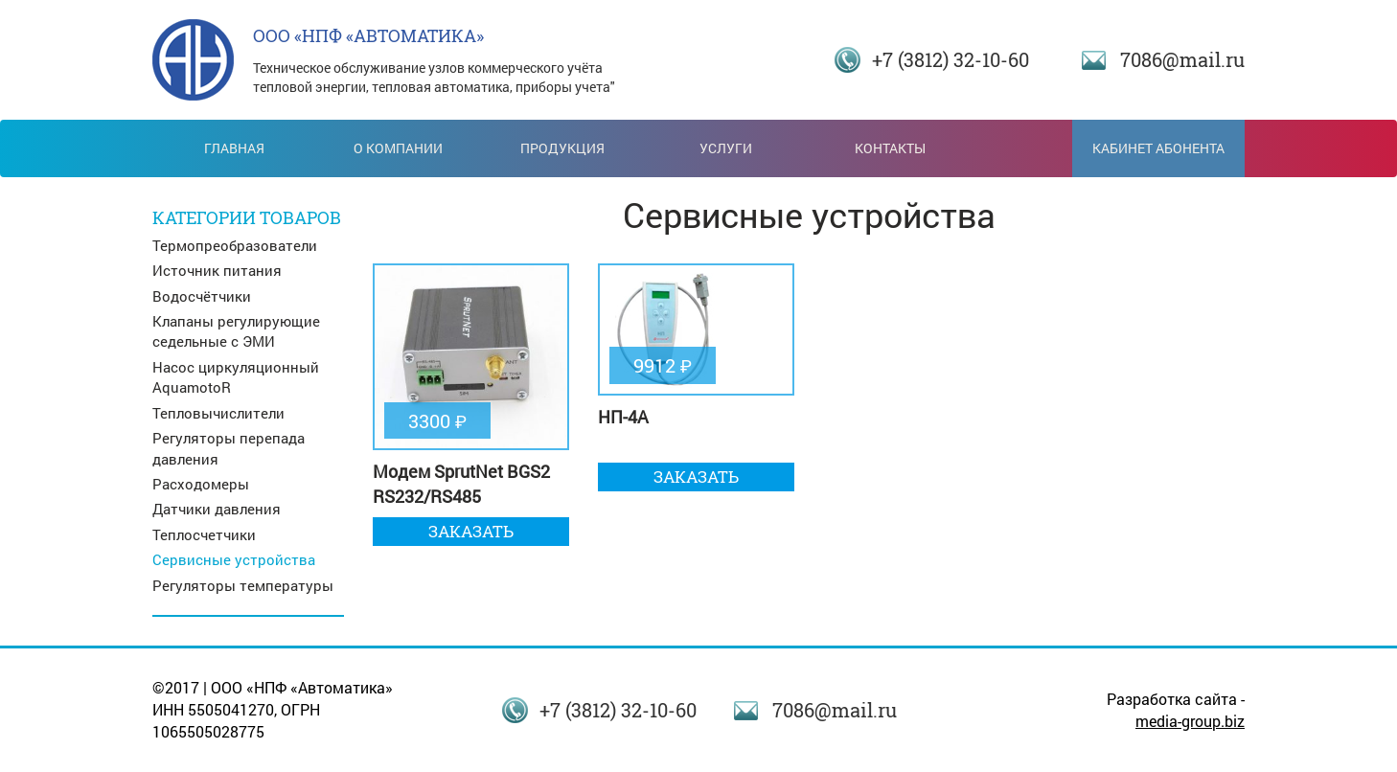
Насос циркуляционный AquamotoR (235, 377)
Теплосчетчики (204, 534)
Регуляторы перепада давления (228, 447)
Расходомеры (200, 483)
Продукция (562, 148)
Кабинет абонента (1158, 148)
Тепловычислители (218, 412)
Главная (234, 148)
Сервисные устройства (233, 559)
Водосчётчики (201, 296)
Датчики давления (216, 508)
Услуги (725, 148)
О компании (398, 148)
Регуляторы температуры (242, 585)
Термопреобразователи (234, 245)
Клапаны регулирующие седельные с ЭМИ (236, 331)
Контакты (890, 148)
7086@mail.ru (1182, 59)
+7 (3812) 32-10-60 (950, 59)
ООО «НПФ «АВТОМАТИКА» (368, 35)
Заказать (471, 531)
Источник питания (217, 270)
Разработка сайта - (1176, 710)
